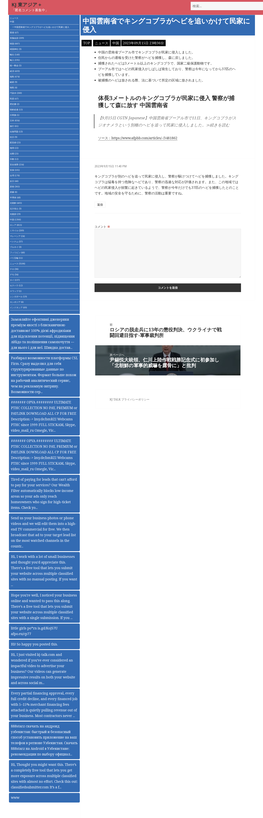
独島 (13, 87)
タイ (15, 279)
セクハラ (16, 285)
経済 (15, 71)
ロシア (16, 224)
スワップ (15, 291)
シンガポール (18, 296)
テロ (14, 269)
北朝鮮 (16, 202)
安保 (15, 169)
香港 (14, 32)
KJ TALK (115, 399)
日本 (15, 120)
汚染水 (16, 92)
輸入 (15, 60)
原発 (15, 186)
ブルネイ (15, 247)
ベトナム (16, 241)
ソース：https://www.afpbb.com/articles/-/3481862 (137, 138)
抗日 (13, 137)
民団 (14, 98)
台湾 (15, 175)
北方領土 (15, 208)
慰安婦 (15, 142)
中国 (12, 21)
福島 (15, 76)
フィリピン (17, 252)
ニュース (14, 18)
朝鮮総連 (16, 109)
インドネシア (18, 307)
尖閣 (14, 153)
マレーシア (17, 236)
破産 (13, 82)
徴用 (14, 147)
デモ (14, 274)
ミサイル (17, 230)
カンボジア (17, 302)
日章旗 (14, 115)
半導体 (15, 197)
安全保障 (17, 164)
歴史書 (14, 104)
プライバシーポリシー (135, 399)
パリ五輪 (16, 257)
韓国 (15, 43)
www (15, 797)
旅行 (14, 126)
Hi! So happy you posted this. (34, 644)
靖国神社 (15, 49)
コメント (102, 227)
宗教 (14, 159)
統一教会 (15, 65)
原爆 (13, 192)
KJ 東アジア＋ (27, 4)
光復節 (15, 214)
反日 (14, 181)
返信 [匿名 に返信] (100, 205)
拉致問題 (16, 131)
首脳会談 (17, 37)
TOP (86, 43)
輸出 (15, 54)
